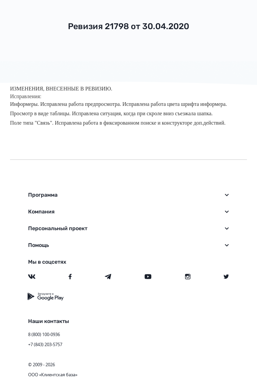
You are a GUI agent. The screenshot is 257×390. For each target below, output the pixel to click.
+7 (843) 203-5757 (45, 344)
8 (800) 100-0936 (44, 334)
